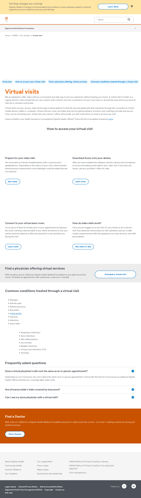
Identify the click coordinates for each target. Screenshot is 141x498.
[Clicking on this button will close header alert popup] (132, 6)
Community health (13, 465)
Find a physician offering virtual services (68, 82)
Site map (8, 493)
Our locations (11, 473)
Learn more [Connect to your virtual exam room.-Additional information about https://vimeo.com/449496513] (13, 246)
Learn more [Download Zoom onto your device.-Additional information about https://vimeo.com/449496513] (80, 181)
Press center (43, 465)
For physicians (107, 465)
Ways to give (43, 469)
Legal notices (10, 487)
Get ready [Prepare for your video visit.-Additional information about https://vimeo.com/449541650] (12, 181)
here (111, 119)
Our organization (44, 461)
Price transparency (77, 472)
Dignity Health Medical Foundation (19, 28)
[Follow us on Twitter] (126, 485)
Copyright (49, 490)
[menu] (6, 19)
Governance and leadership (49, 473)
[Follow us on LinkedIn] (133, 486)
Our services (26, 35)
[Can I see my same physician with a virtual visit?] (70, 397)
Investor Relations (13, 469)
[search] (130, 19)
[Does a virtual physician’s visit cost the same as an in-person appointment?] (70, 371)
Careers (105, 461)
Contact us (59, 490)
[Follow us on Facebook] (119, 486)
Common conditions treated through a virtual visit (114, 82)
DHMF (15, 35)
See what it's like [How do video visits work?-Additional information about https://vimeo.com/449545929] (83, 246)
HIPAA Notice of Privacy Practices (84, 461)
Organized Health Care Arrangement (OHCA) (23, 490)
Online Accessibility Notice (51, 487)
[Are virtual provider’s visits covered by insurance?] (70, 389)
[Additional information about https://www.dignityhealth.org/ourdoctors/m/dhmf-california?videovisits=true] (115, 274)
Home (8, 35)
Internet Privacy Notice (27, 487)
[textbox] (113, 19)
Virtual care (37, 35)
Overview (7, 82)
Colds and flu (16, 313)
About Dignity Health (14, 461)
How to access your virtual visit (30, 82)
